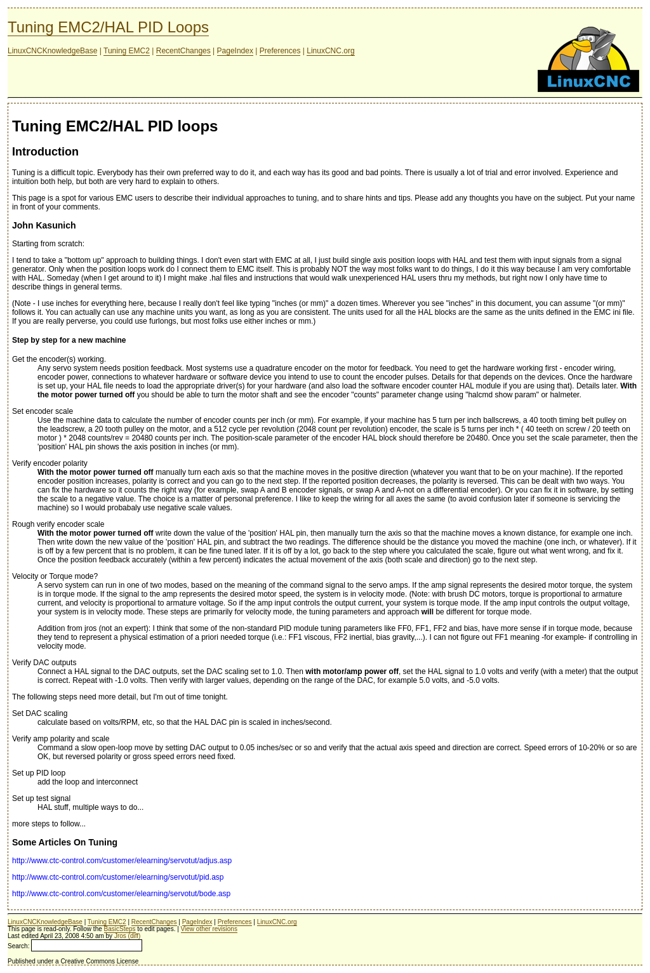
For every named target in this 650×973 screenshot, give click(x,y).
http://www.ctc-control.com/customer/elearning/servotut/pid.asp (117, 877)
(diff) (134, 935)
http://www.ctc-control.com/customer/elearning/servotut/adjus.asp (122, 860)
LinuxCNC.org (330, 50)
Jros (120, 935)
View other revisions (209, 928)
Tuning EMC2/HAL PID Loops (108, 27)
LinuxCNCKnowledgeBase (52, 50)
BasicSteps (120, 928)
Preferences (280, 50)
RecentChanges (183, 50)
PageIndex (235, 50)
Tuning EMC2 (126, 50)
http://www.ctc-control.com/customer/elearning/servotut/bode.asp (121, 893)
